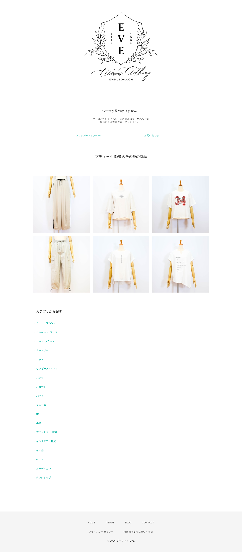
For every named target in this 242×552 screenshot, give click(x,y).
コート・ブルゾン (46, 323)
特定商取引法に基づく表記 (138, 531)
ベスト (40, 459)
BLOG (128, 522)
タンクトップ (43, 477)
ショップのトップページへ (90, 135)
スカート (41, 386)
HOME (91, 522)
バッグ (40, 396)
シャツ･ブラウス (45, 341)
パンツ (40, 377)
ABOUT (110, 522)
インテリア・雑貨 (46, 441)
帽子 (38, 414)
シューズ (41, 405)
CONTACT (148, 522)
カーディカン (43, 468)
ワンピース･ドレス (46, 368)
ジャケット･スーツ (46, 332)
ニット (40, 359)
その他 (40, 450)
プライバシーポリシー (101, 531)
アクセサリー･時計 (46, 432)
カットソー (42, 350)
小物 (38, 423)
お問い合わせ (151, 135)
